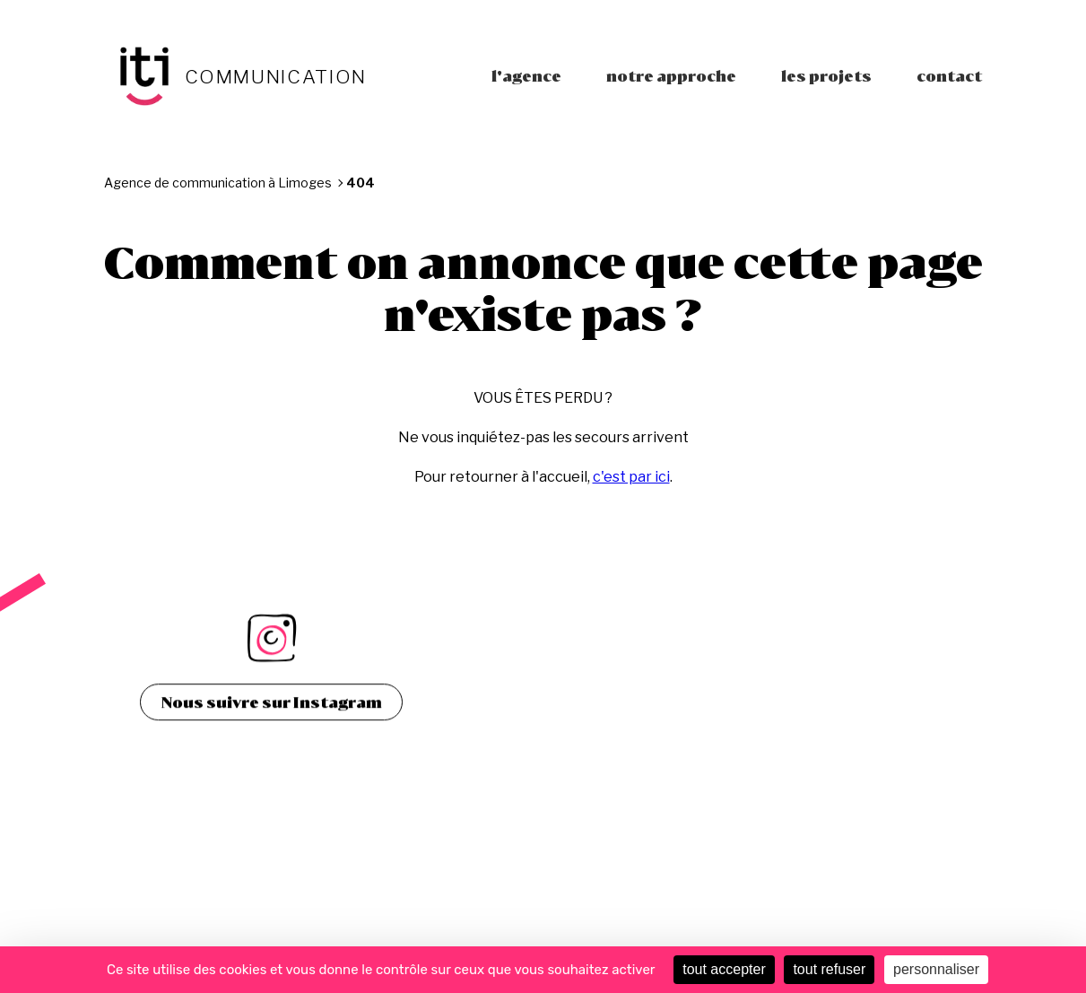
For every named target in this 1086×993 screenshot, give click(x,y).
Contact (949, 75)
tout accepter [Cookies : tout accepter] (724, 969)
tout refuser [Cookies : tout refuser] (829, 969)
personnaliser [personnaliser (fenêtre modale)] (936, 969)
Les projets (826, 75)
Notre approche (671, 75)
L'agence (526, 75)
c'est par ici (631, 476)
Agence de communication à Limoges (218, 182)
